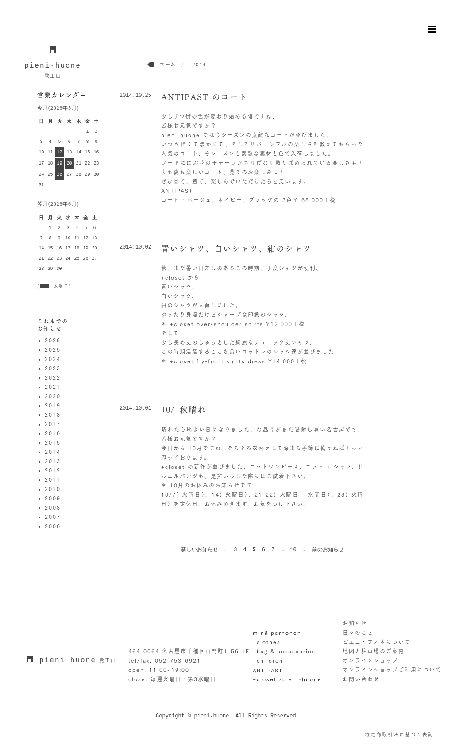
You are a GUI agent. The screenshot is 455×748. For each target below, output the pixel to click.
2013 (53, 461)
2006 (53, 526)
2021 (53, 386)
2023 (53, 368)
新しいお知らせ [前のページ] (199, 550)
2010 (53, 488)
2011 (53, 479)
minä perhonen (277, 632)
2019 (53, 405)
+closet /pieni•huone (287, 679)
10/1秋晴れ (183, 410)
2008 (53, 507)
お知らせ (355, 623)
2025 (53, 349)
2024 (53, 358)
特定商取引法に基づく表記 (399, 734)
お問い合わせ (361, 679)
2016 (53, 433)
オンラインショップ (370, 660)
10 (293, 550)
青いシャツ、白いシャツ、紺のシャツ (236, 249)
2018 (53, 414)
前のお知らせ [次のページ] (328, 550)
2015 (53, 442)
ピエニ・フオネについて (377, 641)
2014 (53, 451)
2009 (53, 498)
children (270, 660)
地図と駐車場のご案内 (374, 651)
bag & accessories (286, 651)
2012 (53, 470)
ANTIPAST (268, 669)
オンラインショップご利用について (392, 669)
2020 (53, 396)
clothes (269, 641)
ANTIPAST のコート (204, 97)
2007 (53, 516)
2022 (53, 377)
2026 (53, 340)
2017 (53, 423)
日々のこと (358, 632)
